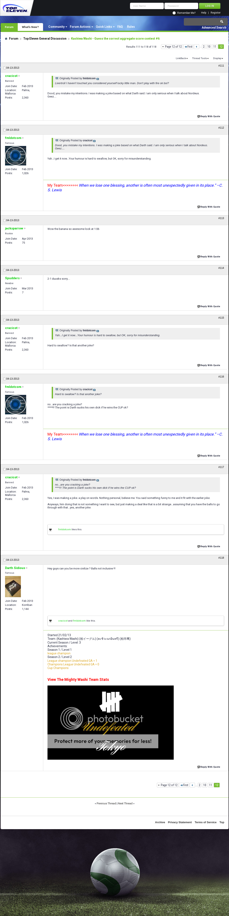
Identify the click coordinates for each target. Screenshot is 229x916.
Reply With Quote (209, 116)
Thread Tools (199, 58)
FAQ (120, 26)
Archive (160, 822)
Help (203, 13)
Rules (131, 26)
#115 (221, 317)
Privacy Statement (180, 822)
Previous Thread (106, 803)
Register (216, 13)
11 (214, 46)
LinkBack (181, 58)
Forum (9, 27)
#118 (221, 557)
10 (208, 46)
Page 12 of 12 (173, 46)
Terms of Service (206, 822)
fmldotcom (64, 529)
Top (222, 822)
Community (56, 26)
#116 (221, 376)
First (188, 46)
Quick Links (104, 26)
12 (221, 46)
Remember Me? (186, 12)
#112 (221, 127)
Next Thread (125, 803)
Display (217, 58)
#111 (221, 65)
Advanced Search (214, 27)
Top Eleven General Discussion (44, 38)
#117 (221, 467)
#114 (221, 267)
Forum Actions (80, 26)
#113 (221, 218)
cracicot (63, 620)
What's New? (30, 27)
